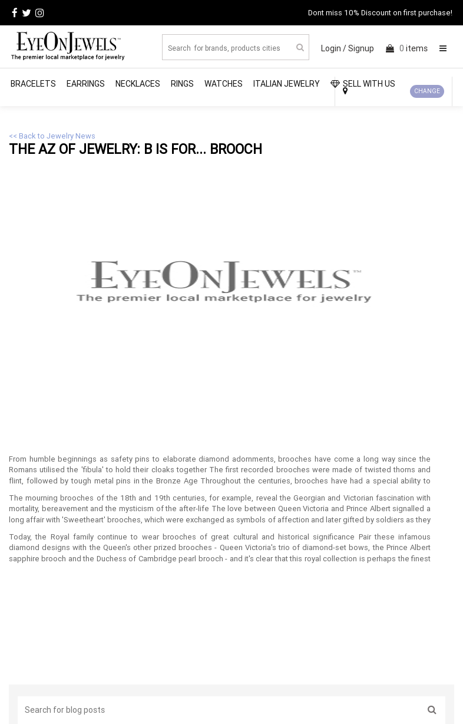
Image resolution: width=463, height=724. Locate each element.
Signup (361, 48)
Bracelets (33, 83)
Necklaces (137, 83)
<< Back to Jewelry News (52, 136)
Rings (182, 83)
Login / (333, 48)
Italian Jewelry (286, 83)
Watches (223, 83)
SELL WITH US (362, 83)
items (407, 48)
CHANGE (427, 91)
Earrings (86, 83)
